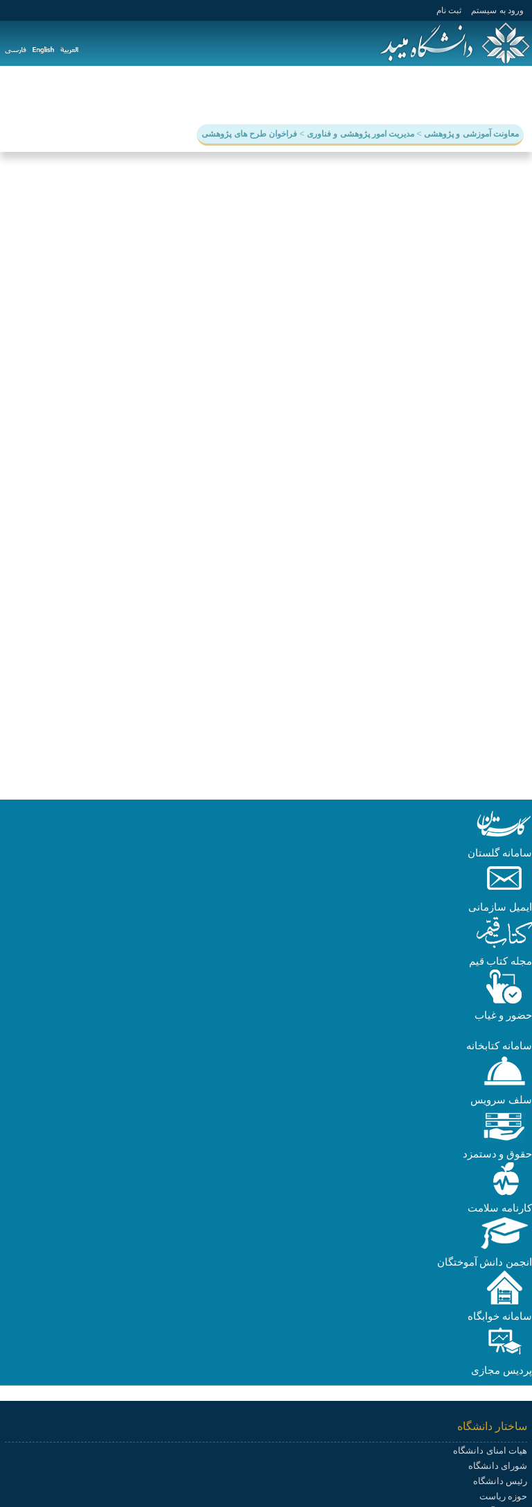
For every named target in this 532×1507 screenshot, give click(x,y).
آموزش (459, 94)
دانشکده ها (185, 94)
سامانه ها (125, 94)
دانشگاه (507, 94)
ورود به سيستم (497, 10)
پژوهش (411, 94)
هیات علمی (249, 94)
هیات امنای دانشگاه (490, 1450)
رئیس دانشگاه (500, 1481)
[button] (504, 837)
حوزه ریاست (503, 1496)
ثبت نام (448, 10)
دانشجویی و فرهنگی (334, 94)
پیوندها (75, 94)
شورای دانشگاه (497, 1466)
